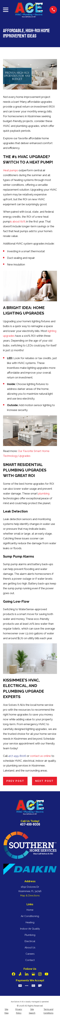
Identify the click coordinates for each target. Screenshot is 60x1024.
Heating (30, 922)
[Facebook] (13, 974)
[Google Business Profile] (33, 974)
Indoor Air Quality (30, 928)
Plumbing (30, 935)
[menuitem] (6, 1011)
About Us (30, 947)
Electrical (30, 941)
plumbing (43, 493)
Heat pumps (10, 170)
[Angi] (20, 974)
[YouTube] (46, 974)
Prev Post (15, 781)
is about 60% (18, 221)
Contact (30, 960)
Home (30, 909)
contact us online (40, 755)
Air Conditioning (30, 916)
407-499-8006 (17, 755)
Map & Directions (30, 895)
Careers (30, 953)
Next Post (44, 781)
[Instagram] (40, 974)
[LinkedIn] (26, 974)
